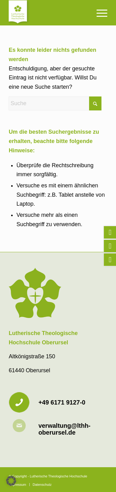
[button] (11, 481)
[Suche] (55, 103)
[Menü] (98, 12)
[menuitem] (98, 12)
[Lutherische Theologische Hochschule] (48, 12)
